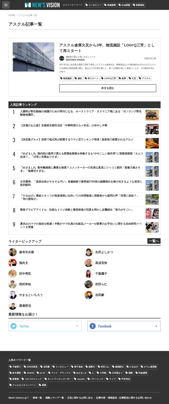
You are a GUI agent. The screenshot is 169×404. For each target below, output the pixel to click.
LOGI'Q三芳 (110, 78)
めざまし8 (81, 372)
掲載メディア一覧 (54, 397)
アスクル (146, 78)
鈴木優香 (16, 372)
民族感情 (142, 372)
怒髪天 (91, 366)
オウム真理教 (150, 366)
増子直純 (78, 366)
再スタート (93, 78)
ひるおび (133, 366)
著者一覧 (37, 397)
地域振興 (111, 5)
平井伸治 (125, 379)
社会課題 (125, 5)
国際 (130, 372)
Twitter (24, 325)
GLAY (42, 372)
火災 (134, 78)
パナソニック (96, 379)
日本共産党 (32, 366)
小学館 (103, 372)
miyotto (81, 379)
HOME (11, 15)
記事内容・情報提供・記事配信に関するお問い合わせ (124, 397)
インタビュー (94, 5)
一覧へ (154, 240)
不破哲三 (16, 366)
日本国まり (117, 372)
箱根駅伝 (119, 366)
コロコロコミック (33, 379)
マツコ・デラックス (60, 372)
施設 (80, 78)
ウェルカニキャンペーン (24, 385)
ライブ (112, 379)
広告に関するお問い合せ (80, 397)
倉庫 (124, 78)
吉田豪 (46, 366)
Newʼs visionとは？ (18, 397)
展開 (44, 385)
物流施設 (67, 78)
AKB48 (30, 372)
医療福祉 (140, 5)
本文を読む (107, 88)
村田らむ (105, 366)
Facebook (104, 325)
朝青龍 (15, 379)
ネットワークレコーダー (59, 379)
